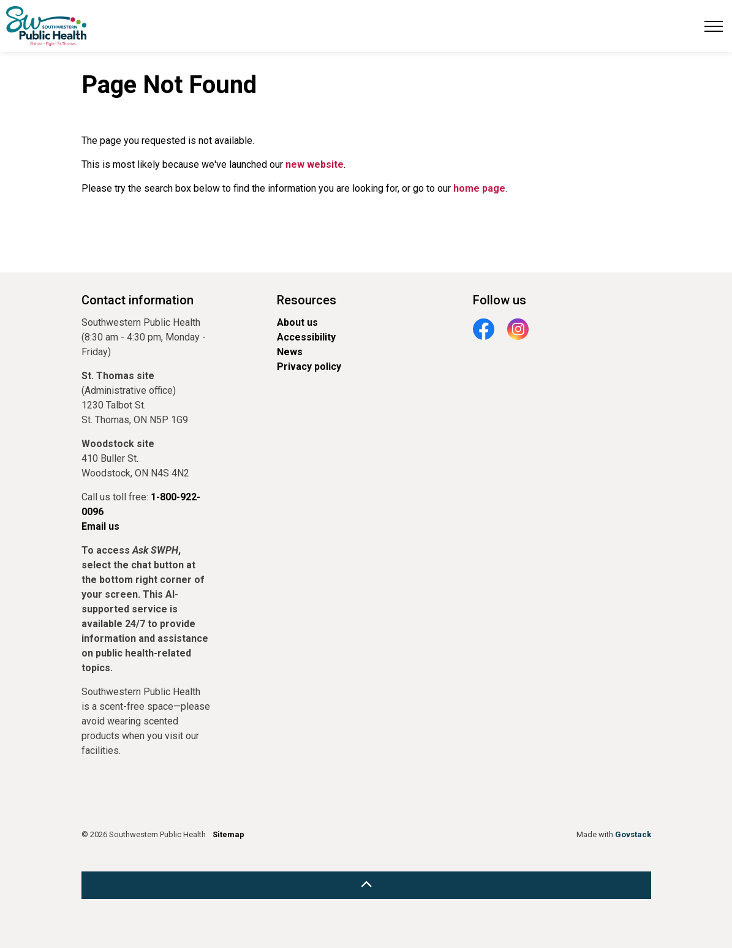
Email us (100, 526)
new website (314, 164)
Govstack (633, 834)
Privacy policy (309, 366)
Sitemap (228, 834)
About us (297, 322)
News (290, 352)
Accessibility (306, 337)
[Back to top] (366, 885)
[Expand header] (713, 26)
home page (479, 188)
